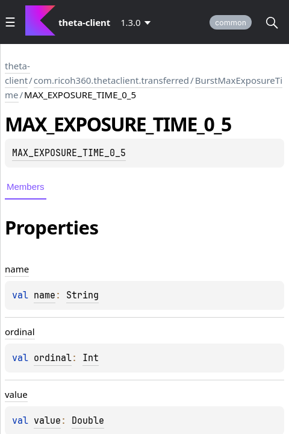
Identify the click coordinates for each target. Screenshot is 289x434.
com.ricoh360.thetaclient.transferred (111, 80)
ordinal (53, 358)
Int (90, 358)
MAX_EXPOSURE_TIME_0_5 (69, 153)
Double (88, 421)
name (44, 295)
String (82, 295)
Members (26, 186)
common (230, 22)
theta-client (17, 73)
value (47, 421)
